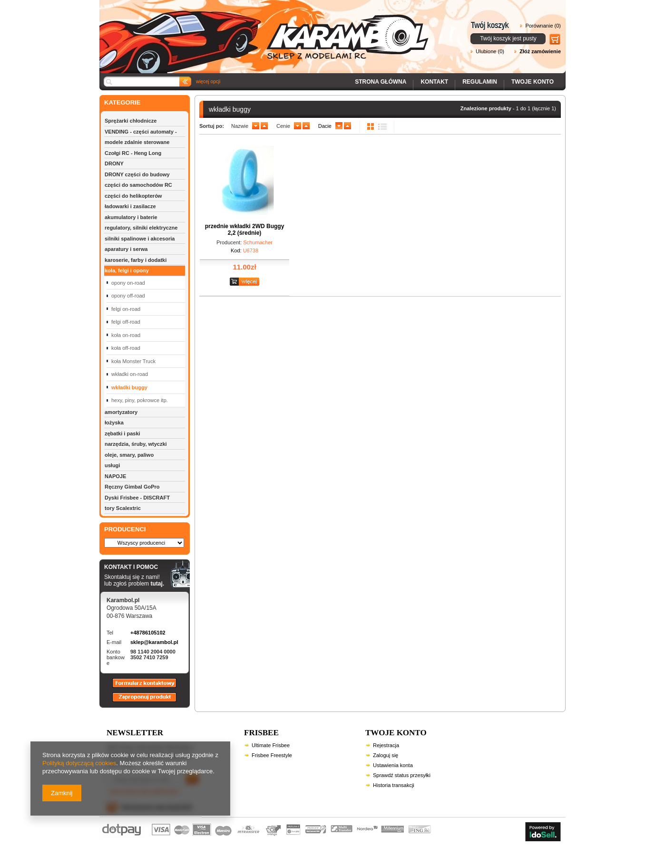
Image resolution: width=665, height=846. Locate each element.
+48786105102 (148, 632)
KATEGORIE (122, 102)
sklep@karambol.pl (154, 642)
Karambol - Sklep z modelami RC (266, 29)
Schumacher (258, 242)
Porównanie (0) (543, 26)
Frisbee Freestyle (272, 755)
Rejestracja (386, 745)
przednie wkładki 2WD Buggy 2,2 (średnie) (244, 229)
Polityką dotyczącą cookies (79, 763)
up (264, 126)
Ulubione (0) (490, 51)
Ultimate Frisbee (271, 745)
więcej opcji (208, 81)
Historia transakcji (393, 785)
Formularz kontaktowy (140, 687)
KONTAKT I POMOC (134, 567)
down (255, 126)
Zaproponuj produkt (137, 701)
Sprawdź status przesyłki (401, 775)
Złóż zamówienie (540, 51)
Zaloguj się (385, 755)
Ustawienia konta (393, 765)
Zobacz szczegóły (245, 282)
